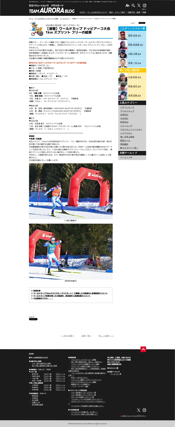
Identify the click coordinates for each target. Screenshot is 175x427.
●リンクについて (113, 362)
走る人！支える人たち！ (79, 378)
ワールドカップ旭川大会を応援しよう (84, 414)
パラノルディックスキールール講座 (83, 360)
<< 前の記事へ (67, 335)
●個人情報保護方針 (114, 364)
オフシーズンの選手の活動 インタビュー (85, 366)
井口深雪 (35, 400)
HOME (82, 12)
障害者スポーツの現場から (80, 384)
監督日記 (124, 122)
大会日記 (124, 118)
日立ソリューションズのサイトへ (133, 416)
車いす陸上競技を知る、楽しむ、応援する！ (87, 362)
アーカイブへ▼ (115, 374)
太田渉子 (35, 398)
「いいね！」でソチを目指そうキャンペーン (86, 399)
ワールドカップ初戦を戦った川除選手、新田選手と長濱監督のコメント (61, 296)
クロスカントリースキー (131, 129)
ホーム (31, 19)
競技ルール (125, 140)
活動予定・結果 (134, 12)
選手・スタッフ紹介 (117, 12)
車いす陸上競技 (127, 137)
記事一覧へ (86, 335)
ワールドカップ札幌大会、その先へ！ (84, 412)
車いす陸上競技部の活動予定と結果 (44, 366)
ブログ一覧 (47, 374)
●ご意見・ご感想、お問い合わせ (119, 357)
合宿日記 (124, 115)
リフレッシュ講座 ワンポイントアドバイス (86, 380)
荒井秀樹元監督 (37, 405)
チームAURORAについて (97, 12)
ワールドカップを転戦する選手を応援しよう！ (87, 406)
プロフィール (60, 374)
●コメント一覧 (112, 368)
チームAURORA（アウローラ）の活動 (46, 19)
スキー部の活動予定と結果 (41, 363)
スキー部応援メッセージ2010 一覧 (83, 392)
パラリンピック (127, 107)
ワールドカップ (64, 19)
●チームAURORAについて (38, 357)
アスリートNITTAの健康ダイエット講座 (85, 364)
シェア (31, 317)
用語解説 (124, 144)
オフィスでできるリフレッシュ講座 (83, 382)
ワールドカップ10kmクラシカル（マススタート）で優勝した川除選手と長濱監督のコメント (70, 293)
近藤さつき (36, 402)
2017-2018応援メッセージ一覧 (82, 397)
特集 (144, 12)
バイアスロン (126, 133)
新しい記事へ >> (106, 335)
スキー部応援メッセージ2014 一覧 (83, 395)
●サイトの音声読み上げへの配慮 (119, 360)
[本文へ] (144, 9)
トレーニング (126, 126)
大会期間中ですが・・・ (43, 298)
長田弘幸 (35, 396)
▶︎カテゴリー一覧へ (129, 148)
